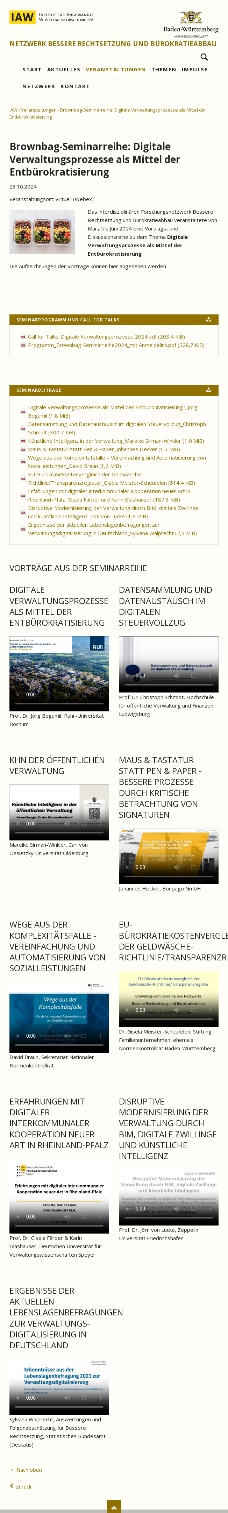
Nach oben (29, 1469)
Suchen (204, 55)
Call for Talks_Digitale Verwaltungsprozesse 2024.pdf (106, 336)
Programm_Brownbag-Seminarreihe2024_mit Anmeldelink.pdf (116, 344)
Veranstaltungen (39, 110)
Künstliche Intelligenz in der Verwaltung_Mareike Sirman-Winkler (116, 440)
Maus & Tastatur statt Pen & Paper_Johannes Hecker (104, 449)
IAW (13, 110)
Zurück (23, 1486)
